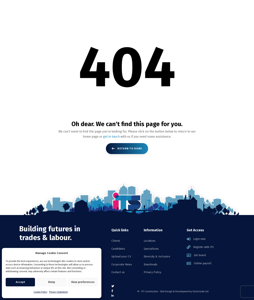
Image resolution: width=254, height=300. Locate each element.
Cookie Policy (40, 292)
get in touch (111, 136)
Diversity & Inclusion (157, 256)
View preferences (83, 282)
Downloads (151, 264)
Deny (51, 282)
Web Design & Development (174, 291)
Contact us (118, 272)
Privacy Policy (153, 272)
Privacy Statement (58, 292)
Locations (150, 240)
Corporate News (121, 264)
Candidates (118, 248)
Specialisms (151, 248)
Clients (115, 240)
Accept (20, 282)
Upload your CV (121, 256)
